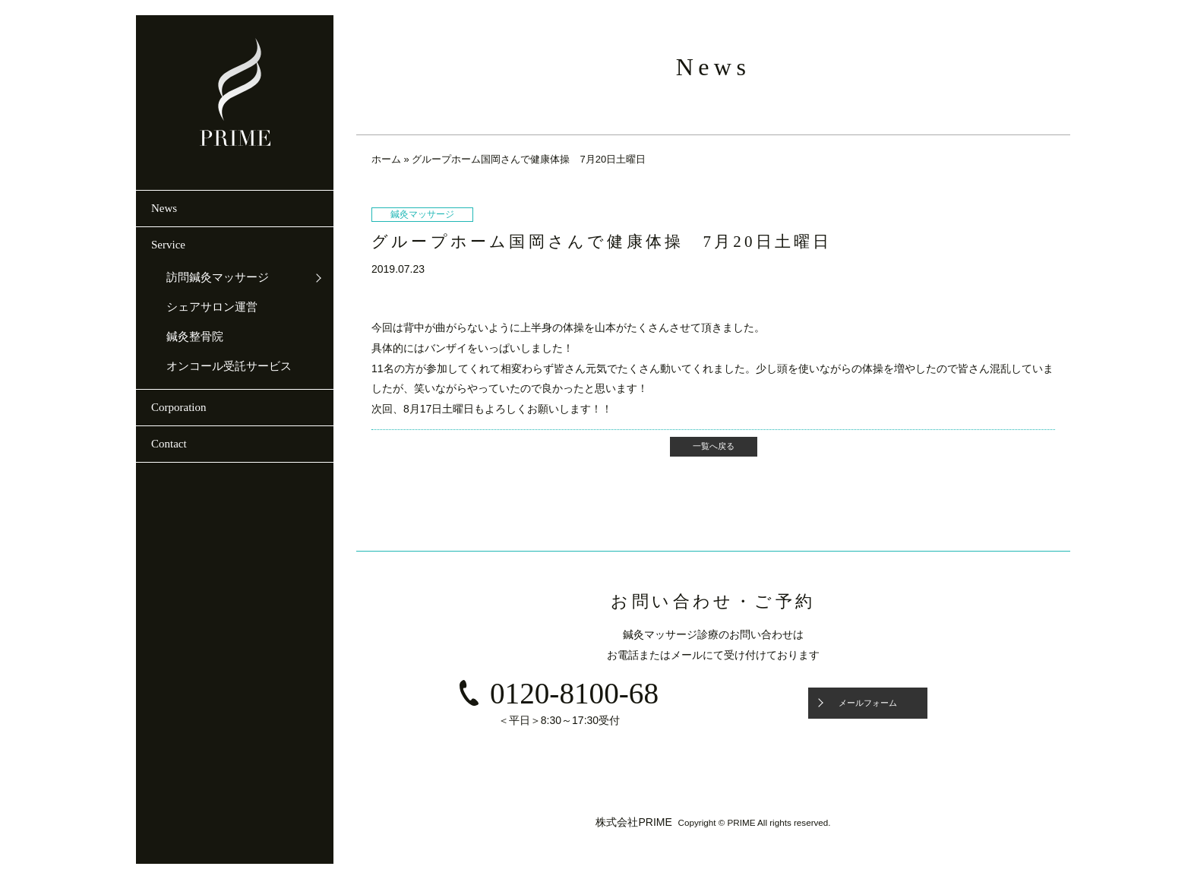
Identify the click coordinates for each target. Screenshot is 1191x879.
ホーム (386, 159)
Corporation (179, 407)
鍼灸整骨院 (194, 336)
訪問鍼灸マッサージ (217, 277)
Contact (169, 444)
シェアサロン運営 (211, 307)
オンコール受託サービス (229, 366)
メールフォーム (868, 702)
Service (168, 245)
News (164, 208)
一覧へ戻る (714, 446)
